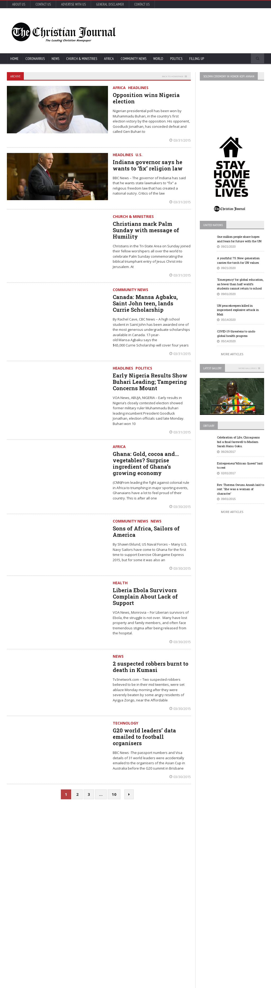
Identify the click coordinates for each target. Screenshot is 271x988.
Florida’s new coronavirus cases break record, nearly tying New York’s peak (53, 884)
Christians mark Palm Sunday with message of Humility (146, 230)
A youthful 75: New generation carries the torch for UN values (238, 260)
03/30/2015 (180, 506)
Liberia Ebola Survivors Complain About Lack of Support (145, 596)
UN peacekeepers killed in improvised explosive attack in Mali (238, 310)
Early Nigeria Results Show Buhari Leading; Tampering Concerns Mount (150, 382)
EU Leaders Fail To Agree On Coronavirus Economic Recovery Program (231, 840)
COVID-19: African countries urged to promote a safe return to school (52, 862)
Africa (109, 58)
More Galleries (247, 368)
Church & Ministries (81, 58)
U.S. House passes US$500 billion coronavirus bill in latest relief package (142, 840)
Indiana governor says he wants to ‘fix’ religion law (148, 165)
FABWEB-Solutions (116, 983)
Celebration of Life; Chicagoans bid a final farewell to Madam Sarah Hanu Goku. (238, 441)
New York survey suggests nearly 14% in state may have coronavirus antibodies (142, 862)
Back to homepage (172, 76)
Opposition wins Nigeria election (146, 98)
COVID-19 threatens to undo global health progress (236, 333)
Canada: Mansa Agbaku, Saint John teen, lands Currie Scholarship (145, 303)
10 (114, 794)
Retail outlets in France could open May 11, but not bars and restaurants (232, 914)
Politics (176, 58)
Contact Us (43, 4)
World (158, 58)
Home (14, 58)
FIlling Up (196, 58)
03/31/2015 (180, 140)
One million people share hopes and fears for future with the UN (239, 239)
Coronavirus (35, 58)
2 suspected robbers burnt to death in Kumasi (150, 666)
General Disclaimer (110, 4)
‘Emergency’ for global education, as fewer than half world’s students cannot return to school (240, 284)
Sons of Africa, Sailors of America (146, 531)
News (55, 58)
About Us (18, 4)
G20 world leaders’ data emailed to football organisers (144, 737)
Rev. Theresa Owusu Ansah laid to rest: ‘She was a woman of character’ (240, 489)
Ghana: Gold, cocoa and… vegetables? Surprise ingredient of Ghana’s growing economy (146, 463)
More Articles (232, 354)
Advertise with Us (73, 4)
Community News (133, 58)
